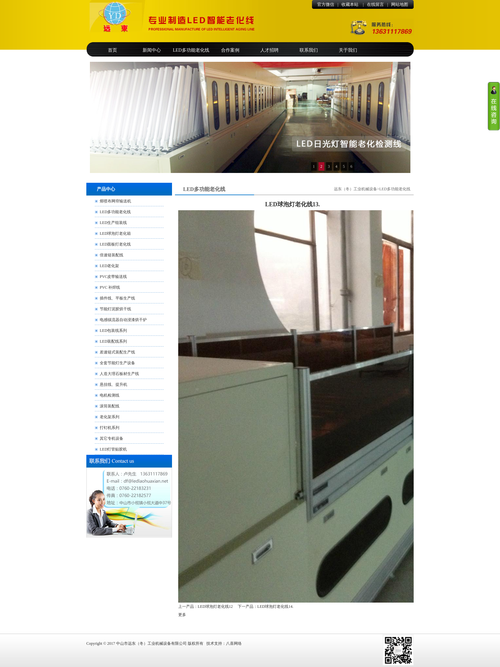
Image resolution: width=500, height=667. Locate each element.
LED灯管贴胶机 (113, 449)
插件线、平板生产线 (117, 298)
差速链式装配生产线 (117, 352)
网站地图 (399, 4)
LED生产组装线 (113, 222)
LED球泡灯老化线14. (275, 606)
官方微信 (325, 4)
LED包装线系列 (113, 330)
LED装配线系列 (113, 341)
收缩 (494, 106)
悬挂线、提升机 (113, 384)
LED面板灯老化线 (115, 244)
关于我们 (348, 50)
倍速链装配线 (111, 255)
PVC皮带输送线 (113, 276)
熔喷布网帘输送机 (115, 201)
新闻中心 (152, 50)
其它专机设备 (111, 438)
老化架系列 (109, 417)
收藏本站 (350, 4)
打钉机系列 (109, 427)
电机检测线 (109, 395)
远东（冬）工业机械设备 (355, 189)
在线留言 (375, 4)
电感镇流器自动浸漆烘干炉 (123, 319)
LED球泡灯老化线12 (215, 606)
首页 (112, 50)
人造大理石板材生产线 (119, 373)
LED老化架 (109, 266)
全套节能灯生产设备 (117, 363)
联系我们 (309, 50)
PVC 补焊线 (110, 287)
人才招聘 (269, 50)
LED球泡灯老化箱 (115, 233)
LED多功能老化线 (191, 50)
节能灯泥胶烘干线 (115, 309)
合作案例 (230, 50)
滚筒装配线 (109, 406)
